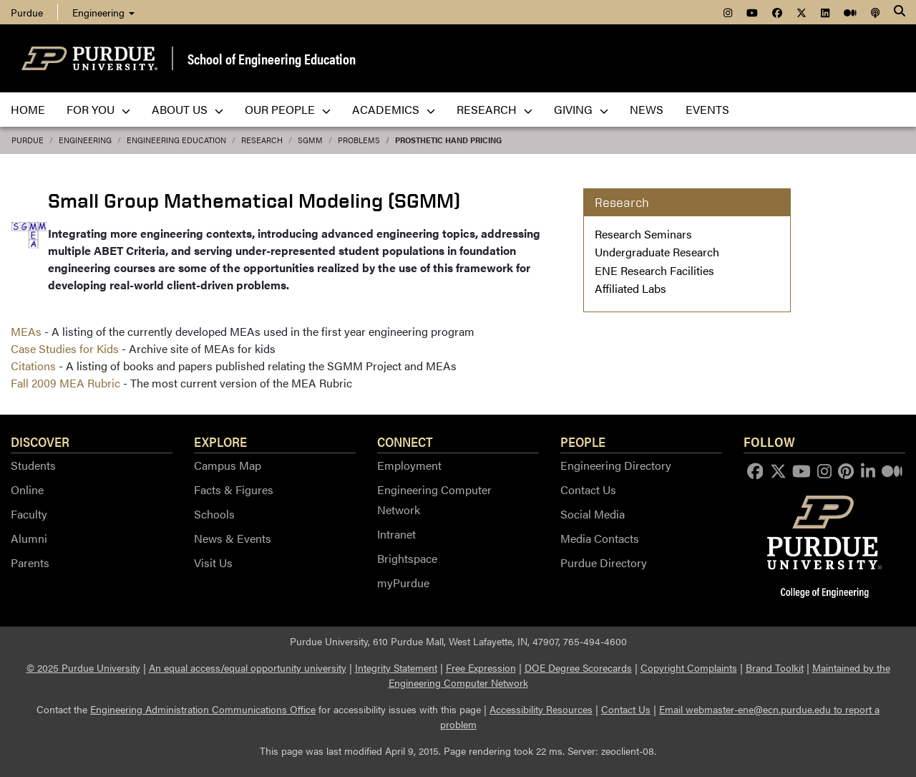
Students (33, 465)
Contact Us (588, 489)
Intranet (396, 534)
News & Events (232, 538)
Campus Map (227, 465)
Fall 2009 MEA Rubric (65, 383)
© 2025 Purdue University (83, 667)
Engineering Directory (615, 465)
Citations (33, 365)
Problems (359, 140)
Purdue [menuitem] (27, 12)
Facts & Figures (233, 489)
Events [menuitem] (707, 109)
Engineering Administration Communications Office (203, 709)
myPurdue (403, 582)
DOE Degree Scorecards (578, 667)
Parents (30, 562)
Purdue (27, 140)
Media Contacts (599, 538)
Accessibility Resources (541, 709)
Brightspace (407, 558)
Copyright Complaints (688, 667)
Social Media (592, 514)
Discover (40, 441)
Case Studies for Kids (65, 348)
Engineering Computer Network (434, 499)
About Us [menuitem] (187, 109)
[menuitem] (727, 12)
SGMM (310, 140)
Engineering (103, 12)
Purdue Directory (603, 562)
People (582, 441)
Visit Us (213, 562)
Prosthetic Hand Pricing (448, 140)
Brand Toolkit (775, 667)
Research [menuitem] (494, 109)
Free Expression (481, 667)
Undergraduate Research (657, 251)
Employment (409, 465)
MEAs (26, 331)
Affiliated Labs (630, 288)
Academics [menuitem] (393, 109)
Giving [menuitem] (581, 109)
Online (27, 489)
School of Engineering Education (271, 58)
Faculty (29, 514)
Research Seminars (643, 234)
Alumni (29, 538)
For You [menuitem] (98, 109)
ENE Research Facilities (654, 270)
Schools (214, 514)
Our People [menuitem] (288, 109)
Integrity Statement (396, 667)
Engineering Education (176, 140)
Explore (220, 441)
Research (262, 140)
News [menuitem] (646, 109)
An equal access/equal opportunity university (247, 667)
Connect (405, 441)
